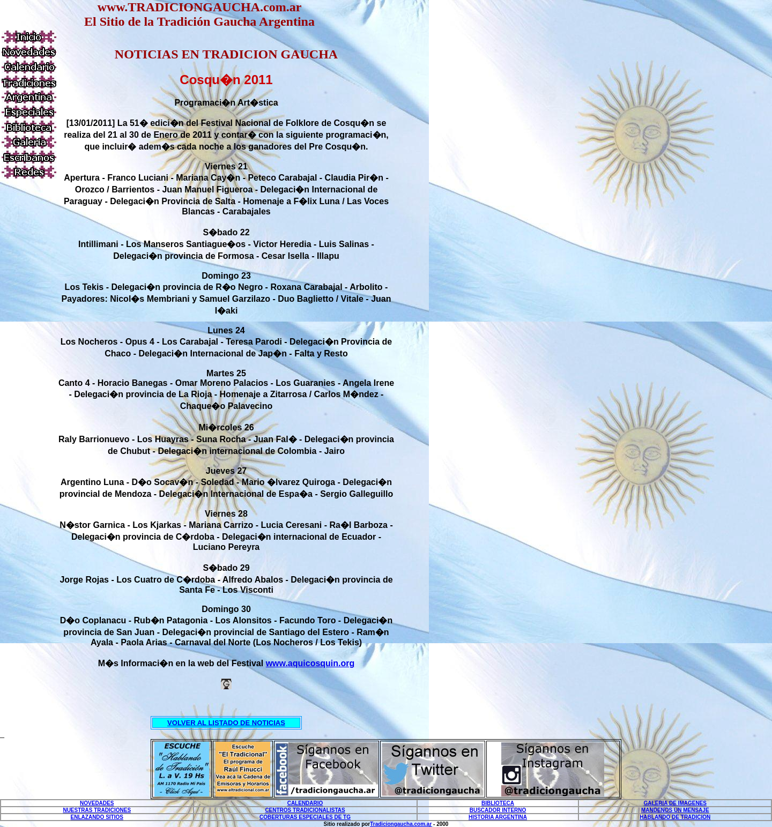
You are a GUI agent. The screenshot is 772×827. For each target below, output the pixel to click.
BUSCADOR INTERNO (498, 810)
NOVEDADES (97, 803)
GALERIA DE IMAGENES (675, 803)
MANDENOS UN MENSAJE (675, 810)
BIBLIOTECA (497, 803)
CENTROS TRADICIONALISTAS (305, 810)
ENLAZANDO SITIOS (97, 817)
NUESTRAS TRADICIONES (97, 810)
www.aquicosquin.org (310, 663)
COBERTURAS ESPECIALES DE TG (305, 817)
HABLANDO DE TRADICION (675, 817)
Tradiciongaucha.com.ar (401, 824)
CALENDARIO (305, 803)
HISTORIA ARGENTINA (498, 817)
